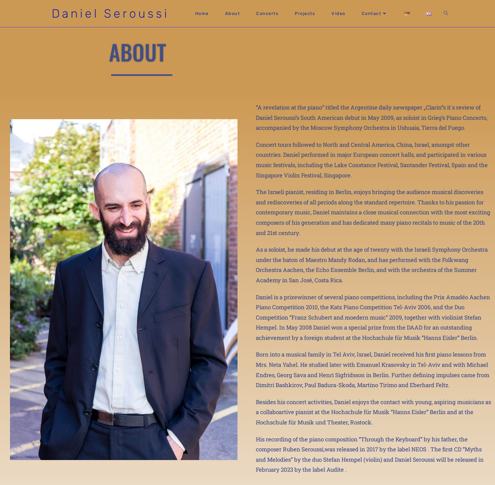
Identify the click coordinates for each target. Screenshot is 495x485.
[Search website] (445, 13)
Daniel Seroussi (110, 13)
